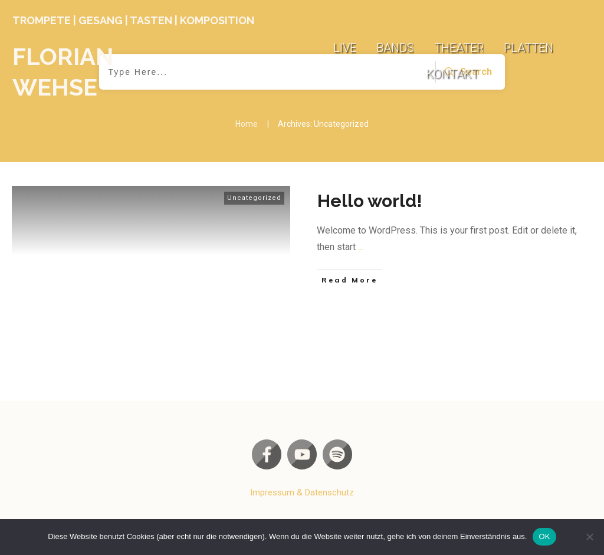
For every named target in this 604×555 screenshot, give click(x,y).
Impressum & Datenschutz (302, 492)
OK (544, 536)
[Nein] (589, 537)
